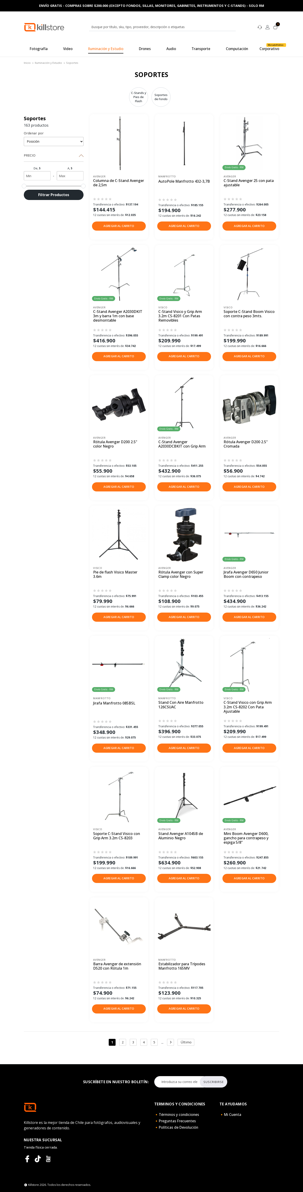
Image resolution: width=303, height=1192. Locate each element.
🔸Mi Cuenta (230, 1114)
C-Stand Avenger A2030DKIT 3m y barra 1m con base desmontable (117, 316)
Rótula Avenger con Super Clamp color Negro (180, 574)
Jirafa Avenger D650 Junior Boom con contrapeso (246, 574)
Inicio (27, 62)
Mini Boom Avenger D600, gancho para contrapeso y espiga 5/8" (246, 838)
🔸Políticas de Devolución (176, 1127)
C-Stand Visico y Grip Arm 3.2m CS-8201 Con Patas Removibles (180, 316)
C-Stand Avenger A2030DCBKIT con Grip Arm (182, 444)
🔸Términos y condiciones (176, 1114)
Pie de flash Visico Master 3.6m (115, 574)
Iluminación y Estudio (48, 62)
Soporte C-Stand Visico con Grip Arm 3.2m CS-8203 (116, 836)
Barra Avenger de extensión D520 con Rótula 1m (117, 966)
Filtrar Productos (53, 194)
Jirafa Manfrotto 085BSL (114, 703)
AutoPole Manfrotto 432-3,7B (184, 181)
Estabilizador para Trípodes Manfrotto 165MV (181, 966)
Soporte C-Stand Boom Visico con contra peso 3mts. (249, 313)
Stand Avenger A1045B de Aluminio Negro (180, 836)
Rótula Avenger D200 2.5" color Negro (115, 444)
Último (186, 1042)
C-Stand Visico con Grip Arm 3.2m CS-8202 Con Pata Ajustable (248, 707)
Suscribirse (213, 1082)
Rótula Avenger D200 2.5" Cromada (246, 444)
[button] (119, 226)
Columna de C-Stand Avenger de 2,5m (118, 183)
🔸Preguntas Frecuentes (175, 1121)
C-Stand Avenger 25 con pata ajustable (249, 183)
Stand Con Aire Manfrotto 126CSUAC (180, 704)
